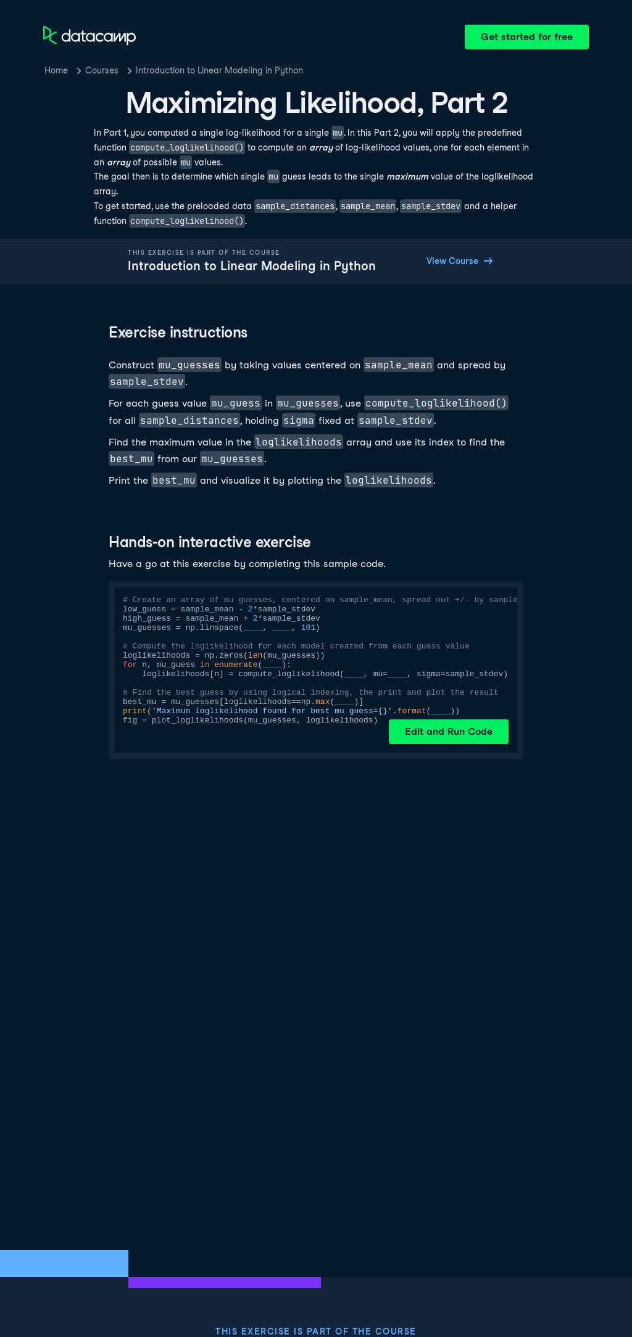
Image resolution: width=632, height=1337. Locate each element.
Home (56, 70)
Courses (101, 70)
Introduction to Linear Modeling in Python (219, 70)
